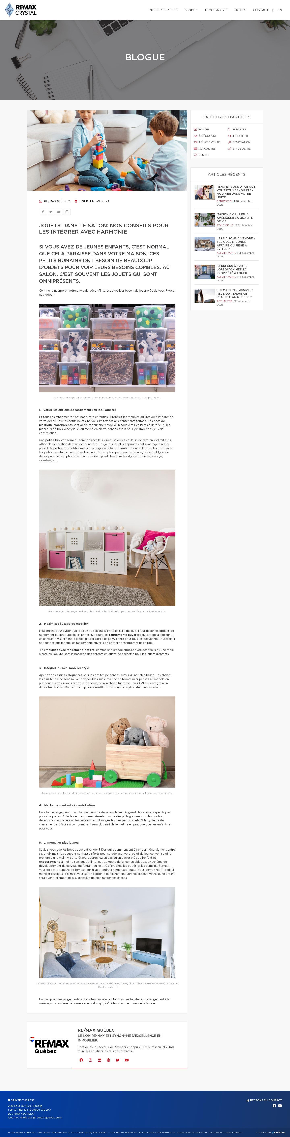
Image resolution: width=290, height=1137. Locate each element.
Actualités (204, 148)
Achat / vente (207, 142)
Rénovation (239, 142)
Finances (237, 129)
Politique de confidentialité (157, 1133)
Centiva (278, 1132)
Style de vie (239, 148)
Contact (260, 10)
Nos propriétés (163, 10)
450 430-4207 (24, 1114)
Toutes (201, 129)
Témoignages (216, 10)
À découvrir (206, 136)
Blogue (191, 10)
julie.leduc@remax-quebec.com (41, 1117)
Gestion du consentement (225, 1133)
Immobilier (238, 136)
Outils (240, 10)
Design (201, 155)
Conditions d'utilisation (192, 1133)
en (280, 10)
